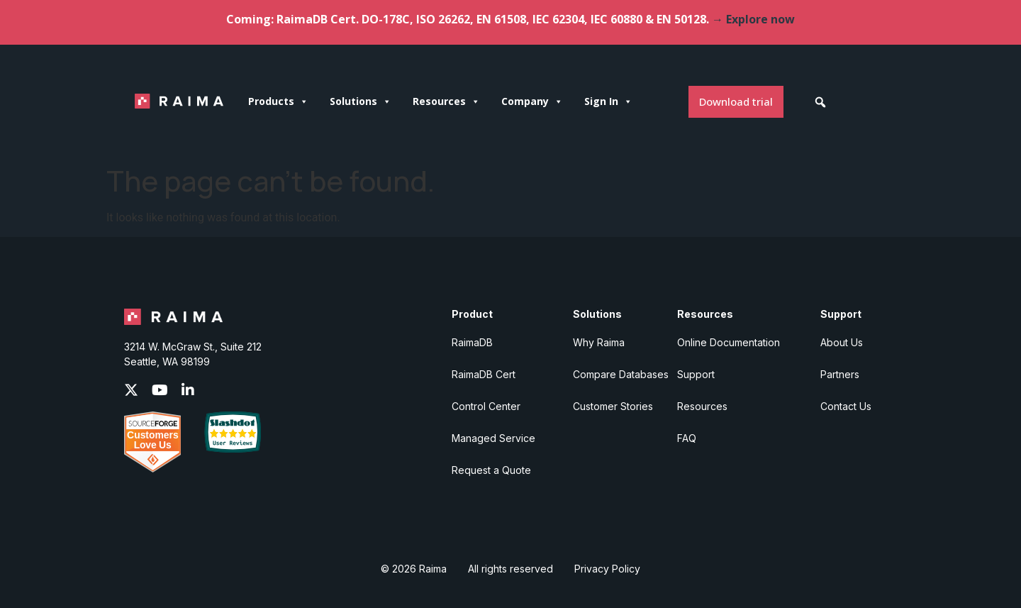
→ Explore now (753, 19)
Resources (446, 101)
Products (278, 101)
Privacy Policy (607, 569)
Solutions (360, 101)
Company (532, 101)
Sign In (608, 101)
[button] (820, 102)
